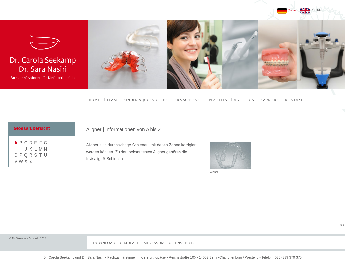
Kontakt (292, 99)
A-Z (235, 99)
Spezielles (215, 99)
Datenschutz (181, 242)
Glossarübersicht (32, 128)
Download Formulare (116, 242)
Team (110, 99)
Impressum (153, 242)
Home (94, 99)
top (342, 224)
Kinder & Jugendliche (144, 99)
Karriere (268, 99)
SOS (248, 99)
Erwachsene (185, 99)
